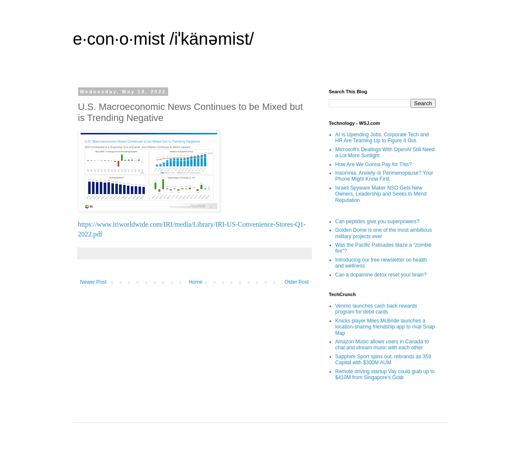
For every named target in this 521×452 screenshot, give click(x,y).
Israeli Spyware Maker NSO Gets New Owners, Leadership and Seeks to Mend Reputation (381, 194)
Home (195, 282)
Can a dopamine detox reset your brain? (381, 275)
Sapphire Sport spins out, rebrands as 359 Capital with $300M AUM (383, 360)
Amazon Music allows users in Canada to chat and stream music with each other (382, 345)
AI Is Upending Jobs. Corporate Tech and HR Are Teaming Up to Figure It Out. (382, 138)
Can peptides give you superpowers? (377, 222)
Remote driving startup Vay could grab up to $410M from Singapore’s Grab (385, 374)
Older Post (297, 282)
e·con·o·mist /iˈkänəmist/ (163, 38)
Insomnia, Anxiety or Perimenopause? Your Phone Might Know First (384, 176)
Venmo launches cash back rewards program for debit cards (376, 309)
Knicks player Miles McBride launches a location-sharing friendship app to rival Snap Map (385, 327)
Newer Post (93, 282)
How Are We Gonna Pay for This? (373, 164)
